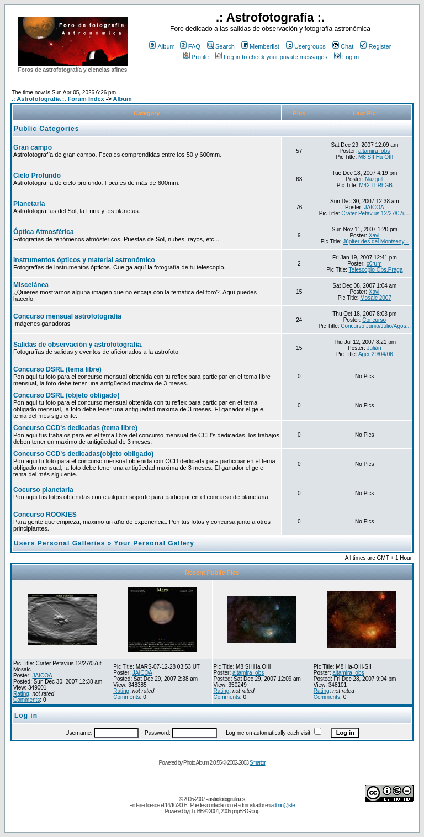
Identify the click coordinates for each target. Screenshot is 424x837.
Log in (346, 57)
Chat (342, 46)
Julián (374, 348)
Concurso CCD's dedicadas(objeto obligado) (83, 454)
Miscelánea (31, 285)
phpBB (196, 811)
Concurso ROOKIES (45, 514)
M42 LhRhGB (376, 185)
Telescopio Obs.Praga (376, 270)
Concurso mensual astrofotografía (67, 316)
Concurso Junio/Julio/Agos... (376, 326)
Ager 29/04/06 (375, 354)
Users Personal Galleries (59, 543)
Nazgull (374, 179)
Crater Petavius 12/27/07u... (375, 213)
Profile (196, 57)
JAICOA (374, 207)
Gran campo (32, 147)
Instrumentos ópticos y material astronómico (84, 260)
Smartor (258, 763)
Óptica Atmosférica (43, 232)
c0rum (374, 264)
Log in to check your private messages (271, 57)
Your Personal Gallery (154, 543)
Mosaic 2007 (375, 298)
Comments (26, 700)
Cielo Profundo (37, 175)
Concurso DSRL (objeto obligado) (66, 395)
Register (375, 46)
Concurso (374, 320)
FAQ (190, 46)
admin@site (283, 805)
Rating (21, 694)
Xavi (374, 235)
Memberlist (260, 46)
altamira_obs (374, 151)
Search (221, 46)
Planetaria (29, 204)
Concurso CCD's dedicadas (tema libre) (75, 428)
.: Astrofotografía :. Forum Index (58, 99)
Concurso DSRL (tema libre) (57, 369)
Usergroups (306, 46)
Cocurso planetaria (43, 490)
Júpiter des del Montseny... (376, 242)
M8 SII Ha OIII (375, 157)
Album (161, 46)
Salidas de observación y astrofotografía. (78, 344)
